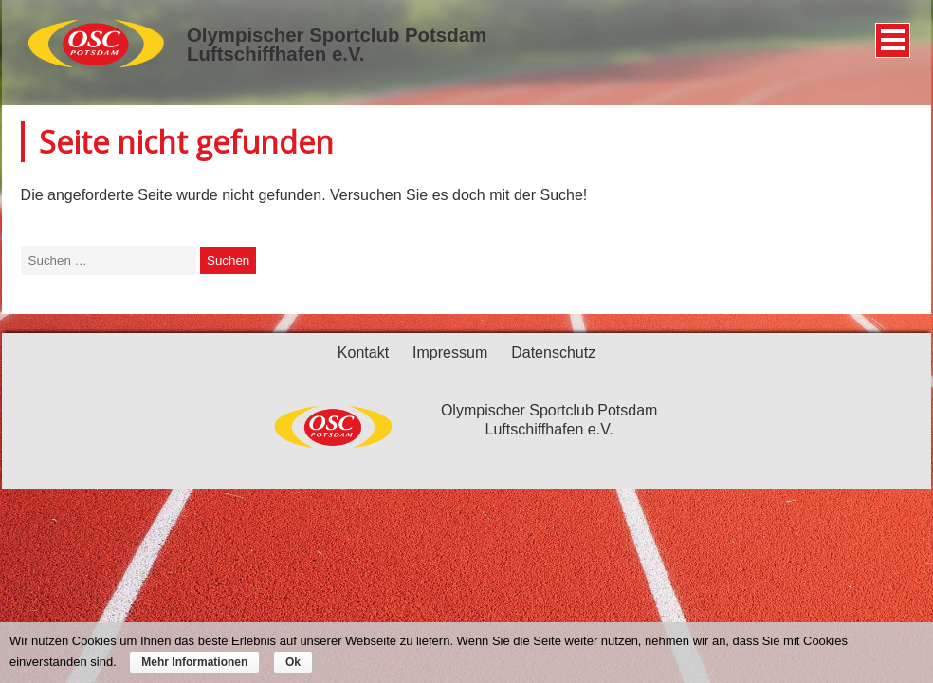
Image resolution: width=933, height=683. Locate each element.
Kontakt (363, 352)
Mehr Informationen (194, 662)
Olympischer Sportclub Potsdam (336, 35)
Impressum (449, 352)
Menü (890, 33)
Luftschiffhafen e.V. (275, 54)
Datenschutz (553, 352)
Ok (293, 662)
